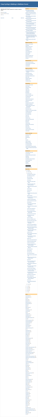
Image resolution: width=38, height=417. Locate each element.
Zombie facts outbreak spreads (31, 241)
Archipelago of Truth (28, 47)
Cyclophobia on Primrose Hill (31, 274)
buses (26, 308)
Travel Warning (29, 202)
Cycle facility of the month (29, 152)
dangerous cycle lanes (29, 327)
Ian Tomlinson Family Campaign (30, 158)
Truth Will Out (27, 50)
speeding (27, 401)
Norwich (27, 371)
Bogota (27, 304)
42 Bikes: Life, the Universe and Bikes (31, 110)
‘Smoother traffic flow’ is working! (32, 225)
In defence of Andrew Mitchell (31, 199)
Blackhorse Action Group (29, 56)
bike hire (27, 299)
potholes (27, 388)
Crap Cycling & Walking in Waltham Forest (14, 4)
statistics (27, 403)
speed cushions (28, 399)
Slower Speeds (28, 161)
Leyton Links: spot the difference (31, 224)
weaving (27, 411)
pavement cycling (28, 380)
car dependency (28, 309)
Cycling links (27, 157)
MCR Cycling (27, 120)
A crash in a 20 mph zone (30, 242)
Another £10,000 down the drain (31, 200)
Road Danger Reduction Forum (30, 75)
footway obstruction (28, 338)
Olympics (27, 374)
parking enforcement (28, 379)
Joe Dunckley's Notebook (29, 74)
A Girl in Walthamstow (29, 51)
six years (5, 12)
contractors (27, 313)
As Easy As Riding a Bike (29, 84)
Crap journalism (29, 250)
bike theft (27, 300)
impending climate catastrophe (30, 356)
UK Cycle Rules (28, 153)
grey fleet (27, 345)
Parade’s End (29, 238)
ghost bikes (27, 340)
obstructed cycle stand (29, 372)
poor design (27, 385)
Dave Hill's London (28, 134)
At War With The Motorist (29, 69)
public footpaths (28, 389)
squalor (27, 402)
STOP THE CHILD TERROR (31, 268)
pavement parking (28, 381)
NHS (26, 370)
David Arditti (27, 125)
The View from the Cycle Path (31, 213)
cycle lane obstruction (29, 320)
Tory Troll (27, 139)
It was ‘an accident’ (30, 217)
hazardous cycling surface (29, 349)
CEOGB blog (27, 91)
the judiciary (27, 407)
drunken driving (28, 331)
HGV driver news (29, 251)
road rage (27, 392)
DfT (26, 329)
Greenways (27, 344)
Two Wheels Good (28, 96)
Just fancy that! (29, 188)
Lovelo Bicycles (28, 107)
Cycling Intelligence (28, 112)
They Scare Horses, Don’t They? (32, 220)
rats (26, 390)
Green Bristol (27, 130)
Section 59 (28, 191)
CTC (26, 318)
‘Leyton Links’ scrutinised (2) (31, 208)
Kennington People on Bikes (30, 102)
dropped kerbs (28, 330)
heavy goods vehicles (29, 353)
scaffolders (27, 394)
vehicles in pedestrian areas (30, 408)
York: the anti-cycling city (30, 253)
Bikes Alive (27, 101)
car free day (27, 311)
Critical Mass (27, 316)
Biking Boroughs (28, 302)
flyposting (27, 336)
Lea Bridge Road (28, 361)
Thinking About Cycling (29, 100)
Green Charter (28, 343)
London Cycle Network (29, 362)
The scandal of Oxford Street (31, 174)
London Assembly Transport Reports (31, 146)
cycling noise (27, 326)
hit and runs (27, 354)
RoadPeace (27, 156)
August (28, 284)
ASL (26, 298)
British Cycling (28, 307)
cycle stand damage (28, 321)
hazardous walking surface (29, 352)
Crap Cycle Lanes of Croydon (30, 129)
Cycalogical (27, 88)
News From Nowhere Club (29, 55)
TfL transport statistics (29, 143)
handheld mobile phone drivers (30, 347)
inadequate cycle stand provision (30, 357)
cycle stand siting (28, 322)
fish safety (27, 335)
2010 (27, 287)
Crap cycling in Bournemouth (30, 119)
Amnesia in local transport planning (31, 12)
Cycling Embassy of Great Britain (30, 63)
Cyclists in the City (28, 87)
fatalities (27, 334)
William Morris (28, 412)
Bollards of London (28, 142)
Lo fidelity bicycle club (29, 111)
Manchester (27, 365)
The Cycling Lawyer (28, 93)
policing (27, 383)
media (26, 366)
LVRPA (27, 363)
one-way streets (28, 375)
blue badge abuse (28, 303)
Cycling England (28, 325)
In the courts (29, 259)
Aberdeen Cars (28, 79)
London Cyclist (28, 97)
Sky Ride (27, 398)
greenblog (27, 162)
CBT (26, 312)
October (28, 171)
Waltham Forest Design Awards (30, 410)
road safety (27, 393)
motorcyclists (27, 367)
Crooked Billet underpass (29, 317)
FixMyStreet (27, 45)
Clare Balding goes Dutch (30, 175)
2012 (27, 170)
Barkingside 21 (28, 137)
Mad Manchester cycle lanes (30, 124)
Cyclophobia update (30, 178)
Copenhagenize (28, 64)
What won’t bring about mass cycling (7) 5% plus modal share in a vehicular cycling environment (31, 32)
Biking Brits (27, 121)
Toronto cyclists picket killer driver (32, 239)
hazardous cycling (28, 348)
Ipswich (27, 358)
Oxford (26, 376)
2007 (27, 291)
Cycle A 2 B (27, 115)
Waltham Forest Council (29, 46)
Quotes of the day (29, 195)
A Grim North (27, 54)
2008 (27, 290)
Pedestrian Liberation (29, 78)
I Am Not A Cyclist (28, 128)
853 (26, 138)
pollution (27, 384)
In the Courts (29, 279)
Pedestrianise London (29, 73)
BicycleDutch (27, 92)
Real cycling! (27, 116)
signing (27, 397)
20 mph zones (28, 295)
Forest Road (27, 339)
